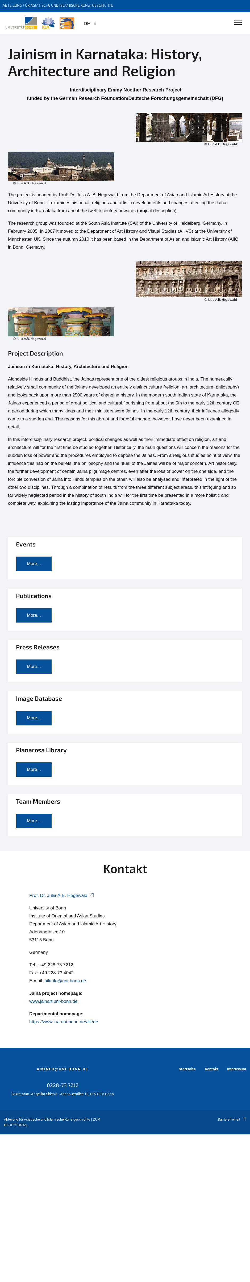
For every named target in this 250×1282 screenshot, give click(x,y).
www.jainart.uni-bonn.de (53, 1001)
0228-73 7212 (62, 1085)
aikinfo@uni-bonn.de (65, 980)
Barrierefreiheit (232, 1119)
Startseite (187, 1069)
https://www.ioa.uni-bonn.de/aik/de (63, 1021)
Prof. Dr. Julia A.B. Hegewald (61, 895)
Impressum (236, 1069)
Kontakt (211, 1069)
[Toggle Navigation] (238, 22)
